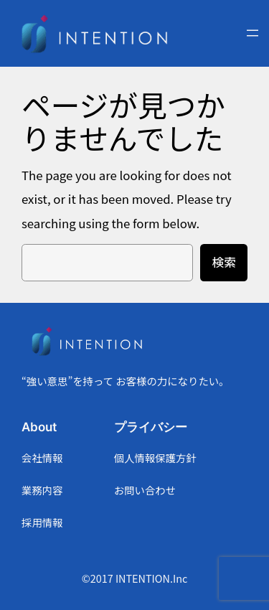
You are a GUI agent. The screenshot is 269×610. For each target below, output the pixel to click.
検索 (224, 262)
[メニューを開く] (252, 33)
